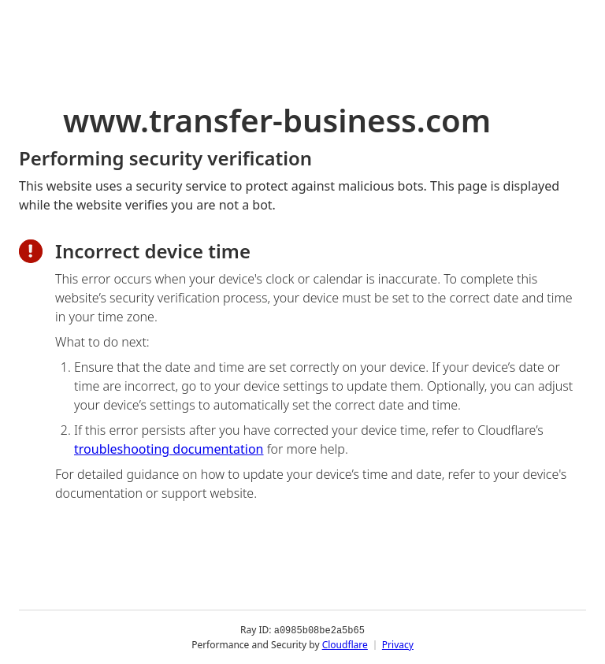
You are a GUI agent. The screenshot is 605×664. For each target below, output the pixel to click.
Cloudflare (345, 644)
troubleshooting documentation (169, 449)
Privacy (398, 644)
